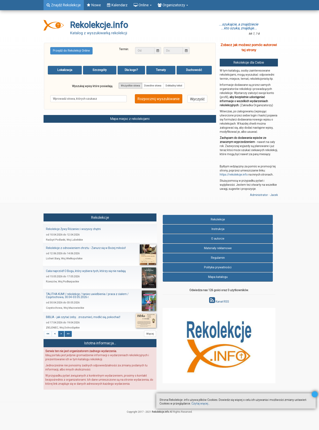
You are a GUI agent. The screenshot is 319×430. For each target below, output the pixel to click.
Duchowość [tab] (194, 70)
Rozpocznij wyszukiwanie (159, 99)
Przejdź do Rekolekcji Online (71, 50)
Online (143, 5)
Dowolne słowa (152, 85)
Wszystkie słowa (130, 85)
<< (47, 333)
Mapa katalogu (218, 277)
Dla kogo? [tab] (131, 70)
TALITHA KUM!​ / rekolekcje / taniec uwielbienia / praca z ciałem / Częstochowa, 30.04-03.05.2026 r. (87, 295)
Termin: (124, 49)
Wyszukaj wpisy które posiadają (92, 86)
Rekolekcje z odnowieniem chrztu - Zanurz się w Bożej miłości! (86, 248)
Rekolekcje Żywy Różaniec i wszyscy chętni (73, 229)
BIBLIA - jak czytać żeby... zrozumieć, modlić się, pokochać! (83, 317)
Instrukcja (217, 229)
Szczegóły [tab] (100, 70)
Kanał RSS (219, 301)
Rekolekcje (218, 219)
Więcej (150, 333)
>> (68, 333)
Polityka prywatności (218, 267)
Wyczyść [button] (197, 99)
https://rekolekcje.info (234, 174)
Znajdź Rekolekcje (64, 5)
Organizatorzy (173, 5)
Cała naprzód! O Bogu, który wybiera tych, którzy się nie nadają (86, 271)
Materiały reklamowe (218, 248)
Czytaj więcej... (200, 403)
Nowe (94, 5)
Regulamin (218, 258)
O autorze (217, 238)
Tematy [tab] (161, 70)
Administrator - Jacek (264, 195)
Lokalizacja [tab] (64, 70)
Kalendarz (117, 5)
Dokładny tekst (174, 85)
